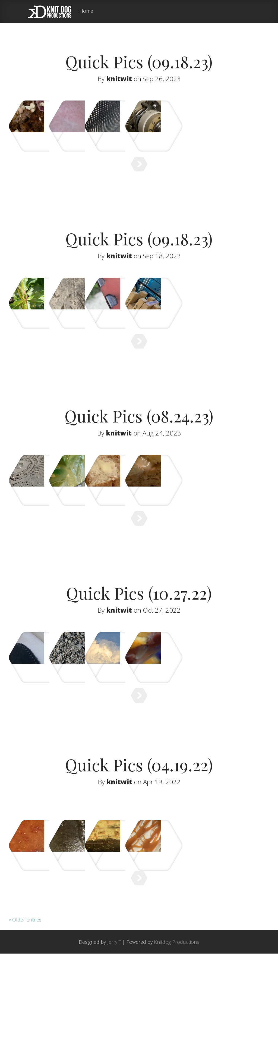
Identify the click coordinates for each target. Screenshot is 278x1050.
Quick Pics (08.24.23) (139, 449)
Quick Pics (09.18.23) (139, 61)
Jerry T (114, 1038)
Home (86, 11)
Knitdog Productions (176, 1038)
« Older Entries (25, 1016)
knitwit (119, 78)
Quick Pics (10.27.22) (139, 646)
